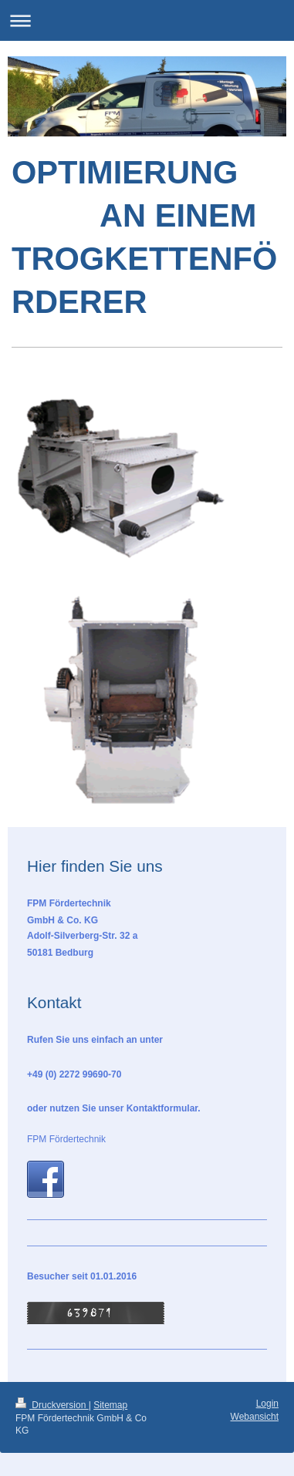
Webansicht (255, 1416)
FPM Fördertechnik (66, 1139)
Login (267, 1403)
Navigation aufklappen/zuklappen (147, 20)
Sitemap (110, 1405)
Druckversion (52, 1405)
